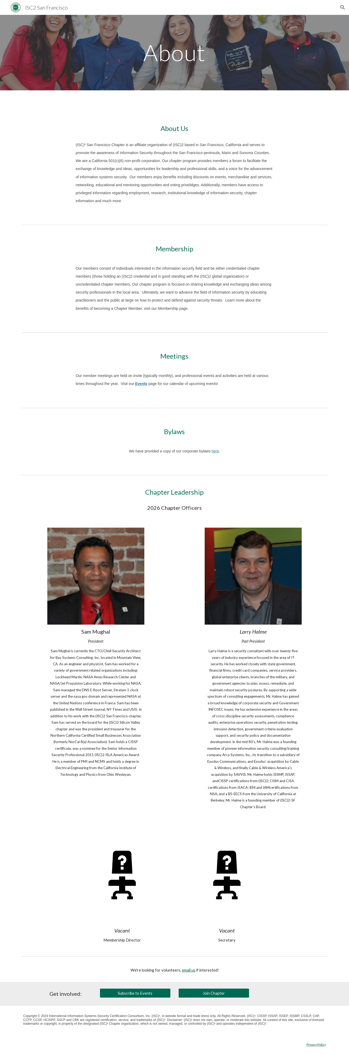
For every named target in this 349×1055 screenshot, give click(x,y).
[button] (342, 7)
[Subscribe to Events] (135, 993)
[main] (175, 52)
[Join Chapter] (214, 993)
